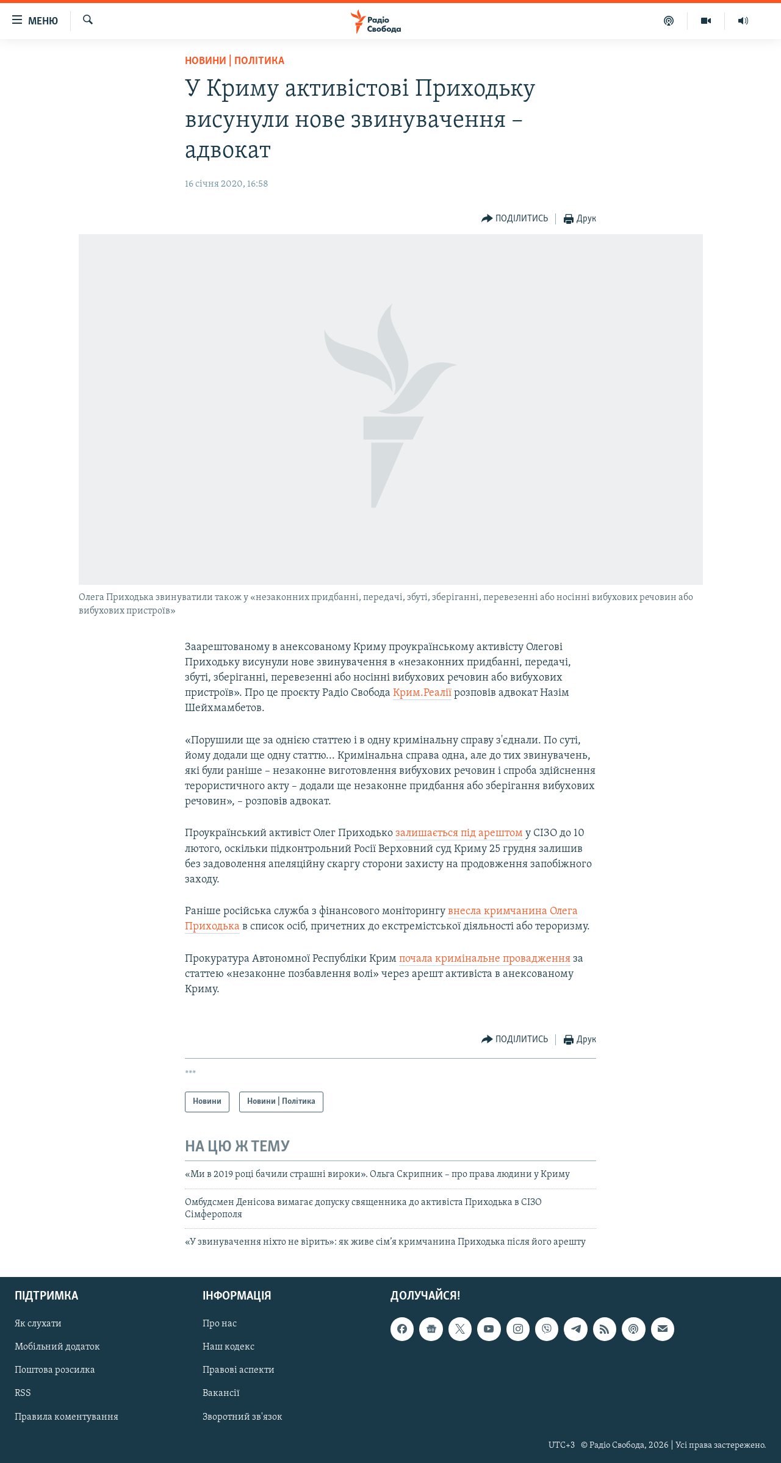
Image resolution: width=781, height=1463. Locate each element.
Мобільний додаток (57, 1347)
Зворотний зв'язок (243, 1417)
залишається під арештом (459, 833)
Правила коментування (66, 1417)
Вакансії (221, 1393)
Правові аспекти (239, 1370)
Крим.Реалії (422, 693)
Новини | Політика (234, 61)
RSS (23, 1393)
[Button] (515, 219)
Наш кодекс (228, 1347)
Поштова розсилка (55, 1370)
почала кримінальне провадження (484, 959)
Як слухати (38, 1324)
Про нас (220, 1324)
